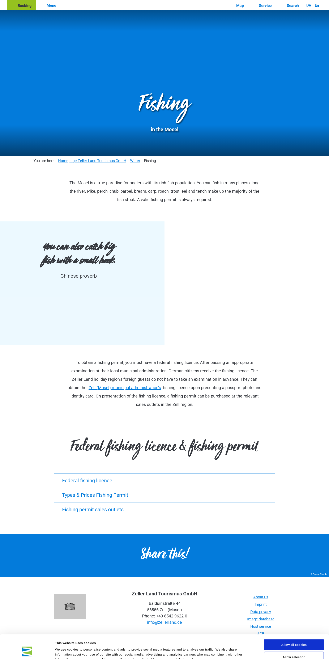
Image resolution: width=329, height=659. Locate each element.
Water (135, 160)
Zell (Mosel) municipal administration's (125, 387)
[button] (21, 5)
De (308, 5)
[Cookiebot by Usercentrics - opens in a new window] (27, 651)
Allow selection (293, 634)
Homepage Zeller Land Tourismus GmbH (92, 160)
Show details (220, 650)
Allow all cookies (294, 622)
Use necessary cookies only (294, 647)
